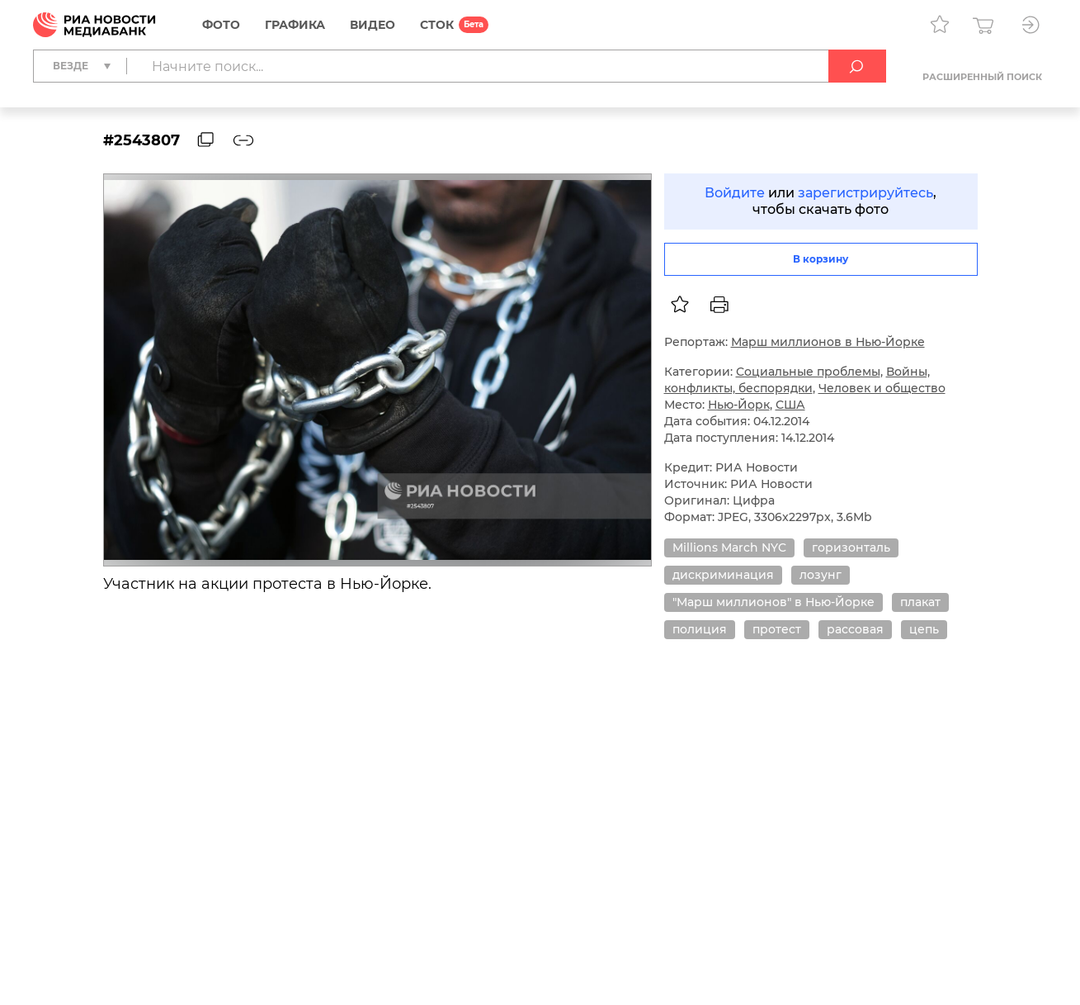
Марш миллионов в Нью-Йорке (828, 341)
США (790, 404)
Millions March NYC (729, 547)
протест (776, 629)
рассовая (855, 629)
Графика (295, 24)
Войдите (735, 193)
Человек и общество (882, 388)
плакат (920, 602)
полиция (699, 629)
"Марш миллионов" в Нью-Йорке (773, 602)
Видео (372, 24)
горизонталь (851, 547)
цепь (924, 629)
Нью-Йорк (739, 404)
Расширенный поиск (982, 77)
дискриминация (723, 574)
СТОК (437, 24)
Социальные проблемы (808, 371)
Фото (221, 24)
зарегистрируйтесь (865, 193)
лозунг (820, 574)
